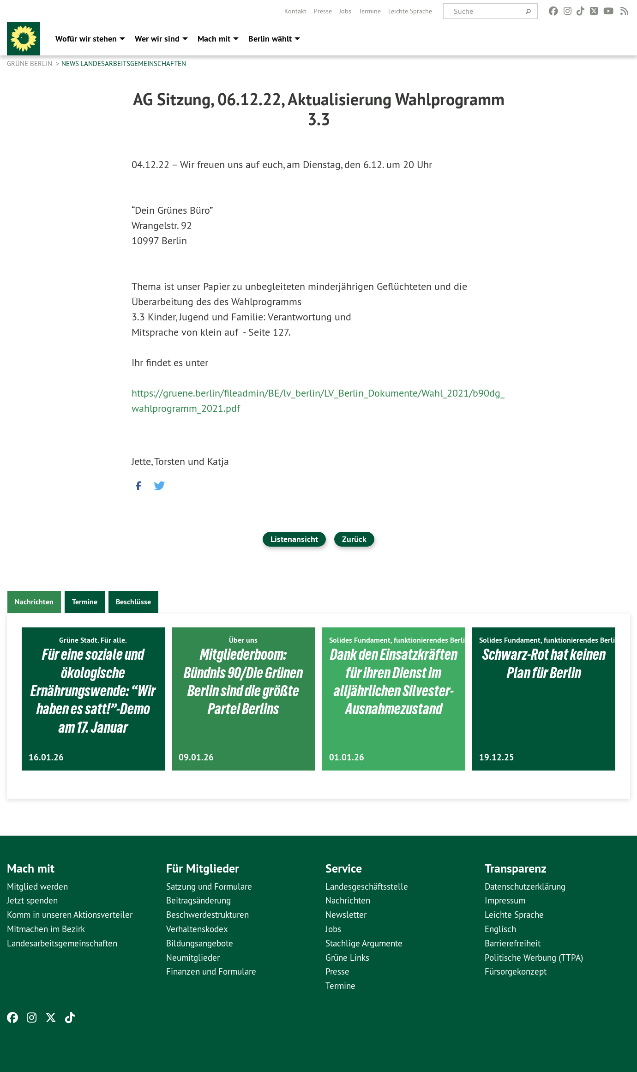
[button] (138, 483)
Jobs (345, 11)
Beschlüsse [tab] (133, 602)
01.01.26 (346, 757)
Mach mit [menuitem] (214, 38)
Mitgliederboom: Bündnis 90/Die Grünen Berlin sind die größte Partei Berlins (243, 681)
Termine (370, 11)
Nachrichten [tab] (34, 602)
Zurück (354, 539)
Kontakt (295, 11)
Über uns (243, 640)
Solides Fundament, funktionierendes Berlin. (400, 640)
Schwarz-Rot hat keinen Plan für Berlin (544, 663)
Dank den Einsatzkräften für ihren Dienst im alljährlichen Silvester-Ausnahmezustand (393, 690)
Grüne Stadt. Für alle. (93, 640)
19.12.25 (496, 757)
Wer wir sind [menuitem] (157, 38)
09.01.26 (196, 757)
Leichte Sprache (410, 11)
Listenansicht (294, 539)
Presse (323, 11)
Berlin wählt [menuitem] (270, 38)
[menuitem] (295, 11)
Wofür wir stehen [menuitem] (86, 38)
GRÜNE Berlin (30, 63)
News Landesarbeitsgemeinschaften (123, 63)
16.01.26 (46, 757)
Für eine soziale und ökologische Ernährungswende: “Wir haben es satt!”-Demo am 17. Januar (93, 690)
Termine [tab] (84, 602)
